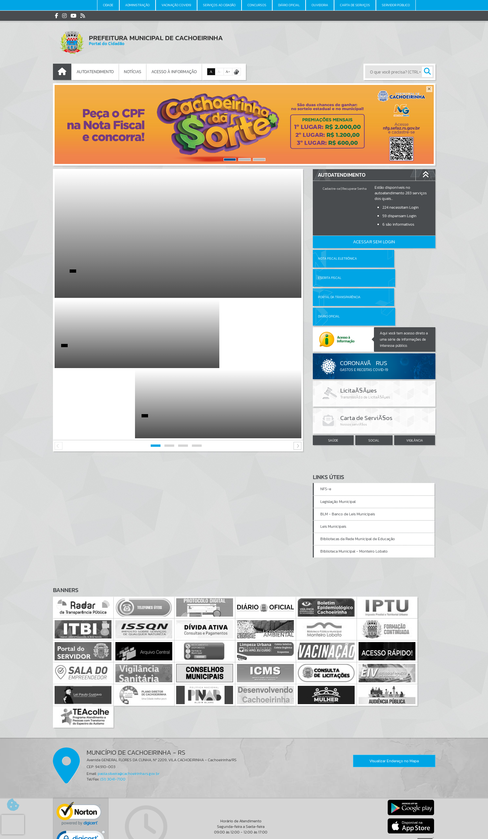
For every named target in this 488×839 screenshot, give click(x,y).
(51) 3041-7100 (113, 734)
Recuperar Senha (354, 188)
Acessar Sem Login (374, 241)
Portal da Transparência (339, 277)
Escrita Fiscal (390, 258)
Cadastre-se (331, 188)
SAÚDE (333, 401)
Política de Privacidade (244, 832)
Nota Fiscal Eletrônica (337, 258)
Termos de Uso (244, 827)
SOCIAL (373, 401)
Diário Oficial (390, 277)
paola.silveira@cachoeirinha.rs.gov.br (129, 729)
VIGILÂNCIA (414, 401)
